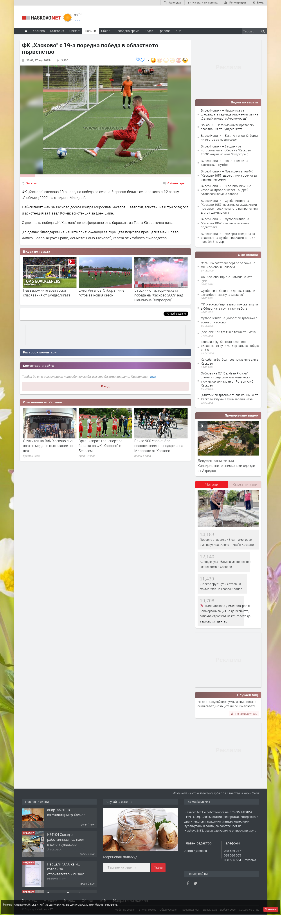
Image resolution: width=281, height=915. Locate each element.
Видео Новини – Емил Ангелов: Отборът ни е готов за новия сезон (229, 137)
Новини (90, 31)
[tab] (211, 486)
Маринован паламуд (120, 857)
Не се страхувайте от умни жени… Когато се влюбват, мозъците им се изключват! (227, 704)
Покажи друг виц (244, 713)
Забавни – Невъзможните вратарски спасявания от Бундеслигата (227, 127)
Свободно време (127, 31)
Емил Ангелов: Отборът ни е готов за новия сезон (157, 292)
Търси (158, 867)
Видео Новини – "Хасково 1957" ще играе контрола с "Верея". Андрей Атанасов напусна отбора (226, 190)
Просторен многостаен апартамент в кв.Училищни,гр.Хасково (67, 816)
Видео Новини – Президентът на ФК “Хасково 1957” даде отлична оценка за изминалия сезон (229, 175)
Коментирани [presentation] (244, 484)
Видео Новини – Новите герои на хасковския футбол (224, 163)
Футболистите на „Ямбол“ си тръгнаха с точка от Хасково (229, 320)
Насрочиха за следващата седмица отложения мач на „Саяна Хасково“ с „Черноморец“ (49, 295)
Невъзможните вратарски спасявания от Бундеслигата (102, 292)
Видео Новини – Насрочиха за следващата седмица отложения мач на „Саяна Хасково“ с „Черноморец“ (229, 114)
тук (153, 376)
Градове (164, 31)
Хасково (31, 183)
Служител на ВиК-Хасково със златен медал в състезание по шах (103, 445)
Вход (105, 386)
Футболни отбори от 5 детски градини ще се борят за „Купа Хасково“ (228, 293)
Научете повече (106, 904)
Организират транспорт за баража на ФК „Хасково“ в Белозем (156, 445)
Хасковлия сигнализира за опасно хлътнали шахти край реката (47, 445)
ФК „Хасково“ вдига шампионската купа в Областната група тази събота (229, 306)
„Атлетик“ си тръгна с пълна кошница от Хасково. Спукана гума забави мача (229, 397)
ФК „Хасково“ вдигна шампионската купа (226, 279)
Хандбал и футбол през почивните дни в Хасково (229, 361)
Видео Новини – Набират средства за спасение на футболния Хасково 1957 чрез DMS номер (228, 238)
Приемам (271, 909)
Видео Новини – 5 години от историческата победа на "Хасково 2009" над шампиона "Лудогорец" (226, 150)
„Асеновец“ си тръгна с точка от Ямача (228, 332)
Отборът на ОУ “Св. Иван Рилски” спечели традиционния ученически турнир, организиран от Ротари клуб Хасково (227, 379)
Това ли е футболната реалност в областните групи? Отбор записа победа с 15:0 (230, 346)
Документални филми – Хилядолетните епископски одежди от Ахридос (226, 465)
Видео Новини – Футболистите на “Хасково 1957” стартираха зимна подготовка (225, 223)
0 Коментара (176, 183)
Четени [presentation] (211, 484)
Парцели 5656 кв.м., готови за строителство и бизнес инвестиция (66, 877)
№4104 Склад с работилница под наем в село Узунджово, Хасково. (66, 848)
